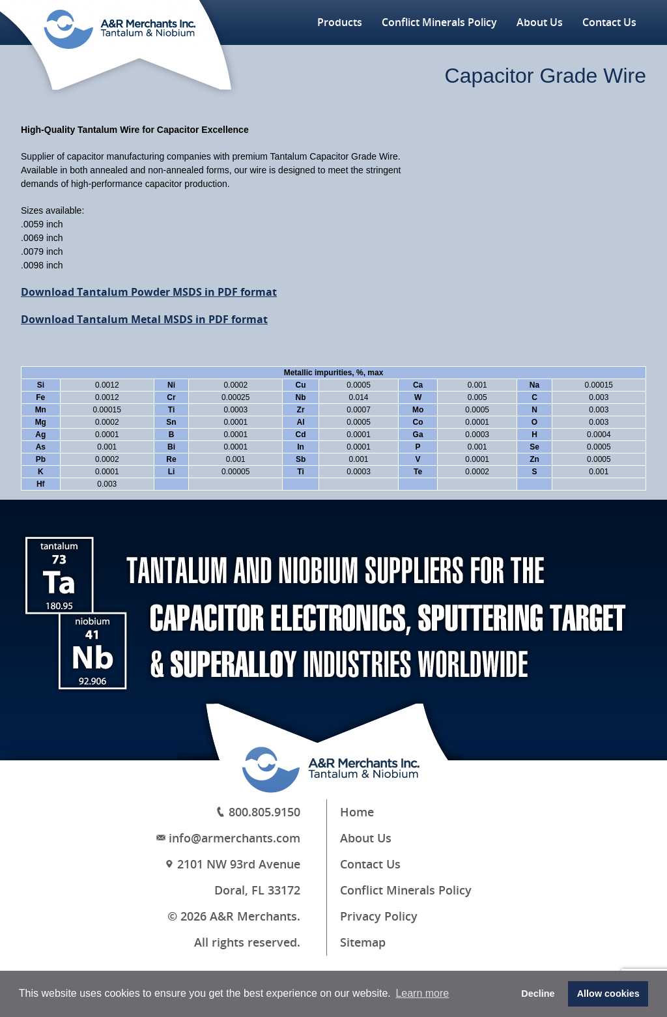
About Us (540, 22)
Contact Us (609, 22)
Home (357, 812)
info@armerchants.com (234, 838)
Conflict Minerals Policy (439, 22)
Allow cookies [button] (608, 993)
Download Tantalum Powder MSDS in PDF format (149, 292)
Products (339, 22)
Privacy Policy (379, 917)
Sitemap (363, 943)
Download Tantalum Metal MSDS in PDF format (144, 319)
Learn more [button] (422, 993)
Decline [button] (537, 993)
